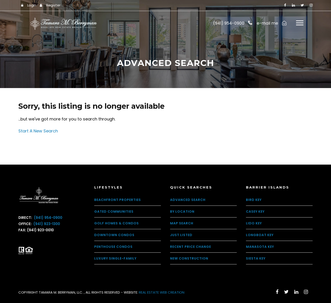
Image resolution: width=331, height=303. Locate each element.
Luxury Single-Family (115, 258)
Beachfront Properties (117, 199)
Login (31, 5)
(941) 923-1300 (46, 223)
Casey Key (255, 211)
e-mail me (267, 23)
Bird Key (254, 199)
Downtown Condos (114, 235)
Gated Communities (114, 211)
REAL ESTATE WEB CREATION (161, 292)
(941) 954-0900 (47, 217)
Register (53, 5)
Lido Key (254, 223)
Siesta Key (255, 258)
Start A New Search (38, 131)
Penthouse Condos (113, 246)
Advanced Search (187, 199)
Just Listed (181, 235)
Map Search (181, 223)
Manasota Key (260, 246)
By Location (182, 211)
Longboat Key (260, 235)
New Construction (189, 258)
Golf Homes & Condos (116, 223)
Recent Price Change (190, 246)
